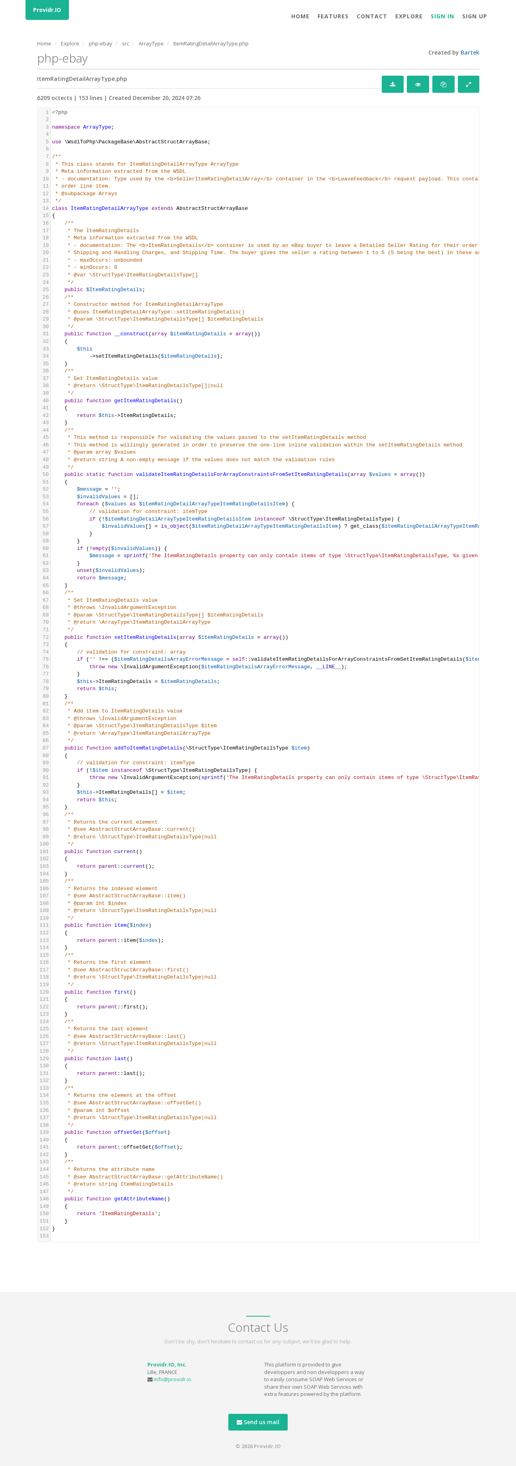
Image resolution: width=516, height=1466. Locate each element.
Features (333, 16)
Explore (409, 16)
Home (300, 16)
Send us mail (258, 1422)
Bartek (470, 52)
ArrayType (151, 43)
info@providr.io (172, 1379)
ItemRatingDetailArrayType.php (211, 43)
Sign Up (474, 16)
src (125, 43)
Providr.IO (47, 10)
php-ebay (100, 43)
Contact (372, 16)
